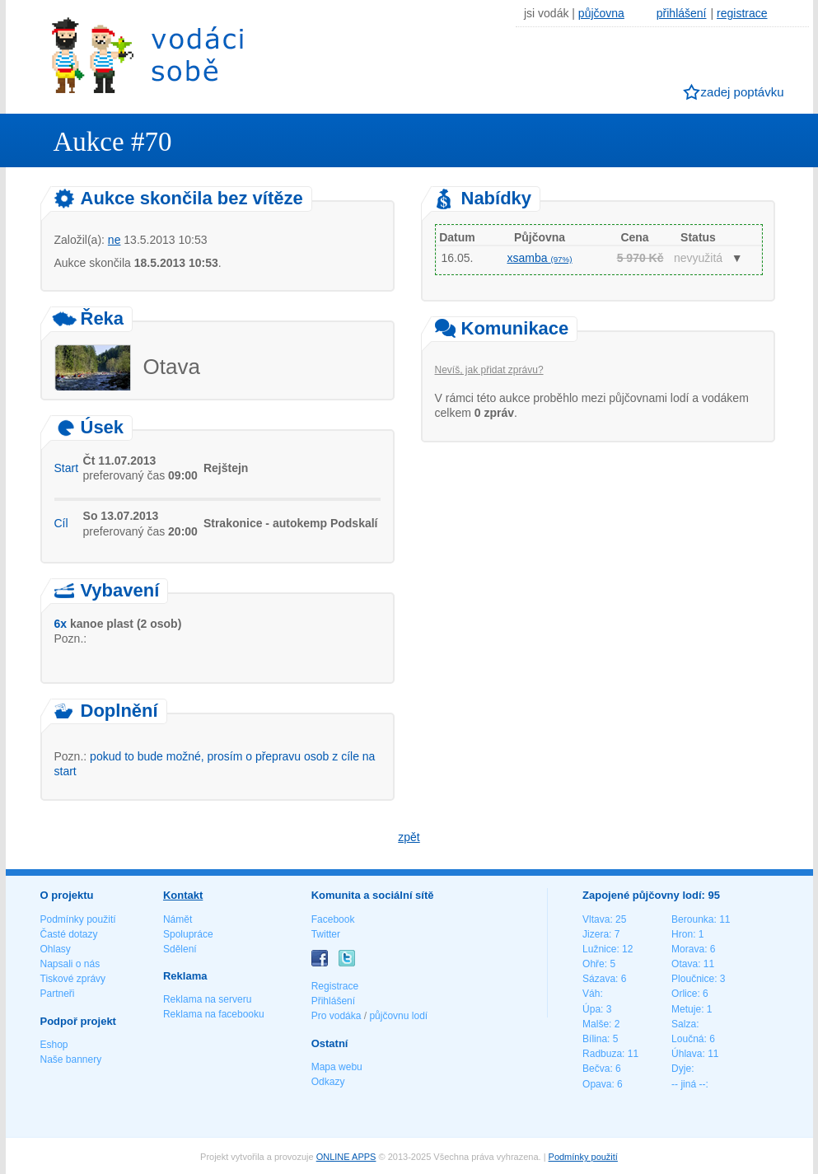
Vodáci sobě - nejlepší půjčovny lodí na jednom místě (147, 55)
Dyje (681, 1068)
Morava (687, 949)
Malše (595, 1024)
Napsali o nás (70, 964)
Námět (177, 919)
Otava (684, 964)
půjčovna (601, 13)
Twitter (325, 934)
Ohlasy (55, 949)
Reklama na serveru (207, 999)
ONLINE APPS (346, 1157)
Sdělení (180, 949)
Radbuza (602, 1053)
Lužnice (599, 949)
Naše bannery (71, 1059)
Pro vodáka (336, 1016)
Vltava (596, 919)
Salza (683, 1024)
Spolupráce (188, 934)
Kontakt (183, 895)
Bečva (596, 1068)
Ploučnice (692, 979)
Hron (682, 934)
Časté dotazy (69, 934)
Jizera (595, 934)
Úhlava (686, 1053)
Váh (591, 993)
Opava (596, 1084)
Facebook (333, 919)
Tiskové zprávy (73, 979)
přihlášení (682, 13)
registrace (742, 13)
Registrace (334, 986)
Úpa (591, 1009)
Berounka (692, 919)
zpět (408, 837)
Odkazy (328, 1081)
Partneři (57, 993)
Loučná (687, 1039)
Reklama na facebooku (213, 1014)
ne (114, 239)
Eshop (54, 1044)
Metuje (686, 1009)
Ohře (593, 964)
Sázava (598, 979)
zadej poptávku (742, 92)
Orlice (684, 993)
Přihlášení (333, 1001)
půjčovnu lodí (398, 1016)
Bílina (594, 1039)
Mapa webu (336, 1067)
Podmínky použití (78, 919)
